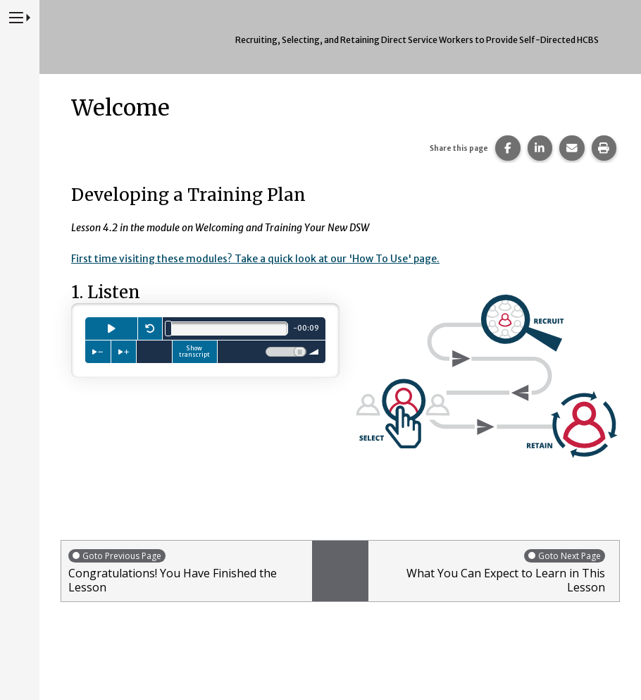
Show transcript (194, 350)
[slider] (168, 328)
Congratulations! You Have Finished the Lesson (186, 570)
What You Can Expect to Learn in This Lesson (490, 570)
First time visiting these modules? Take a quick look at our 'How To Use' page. (257, 258)
